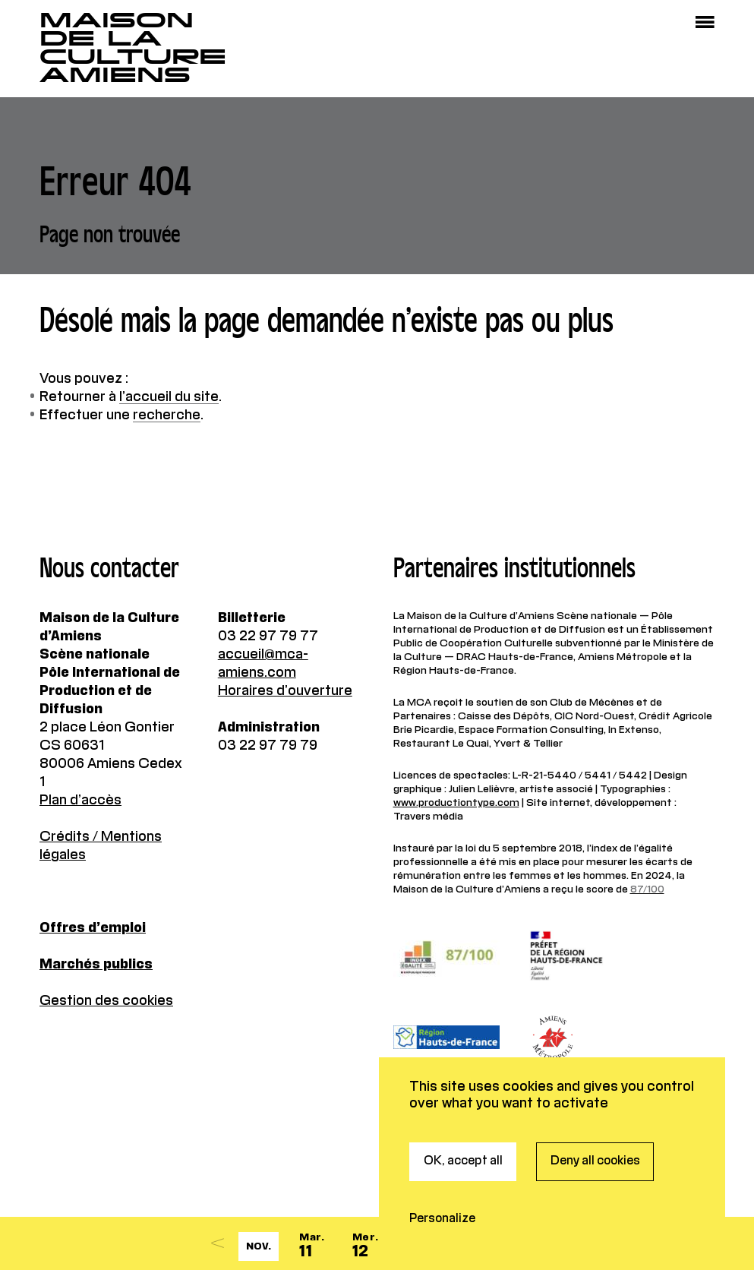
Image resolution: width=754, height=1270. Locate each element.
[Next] (506, 1243)
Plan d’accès (80, 801)
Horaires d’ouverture (285, 691)
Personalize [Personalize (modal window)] (442, 1149)
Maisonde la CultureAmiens (132, 48)
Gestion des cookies (106, 1001)
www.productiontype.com (456, 802)
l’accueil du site (169, 397)
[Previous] (218, 1243)
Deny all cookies (595, 1091)
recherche (166, 415)
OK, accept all (463, 1091)
